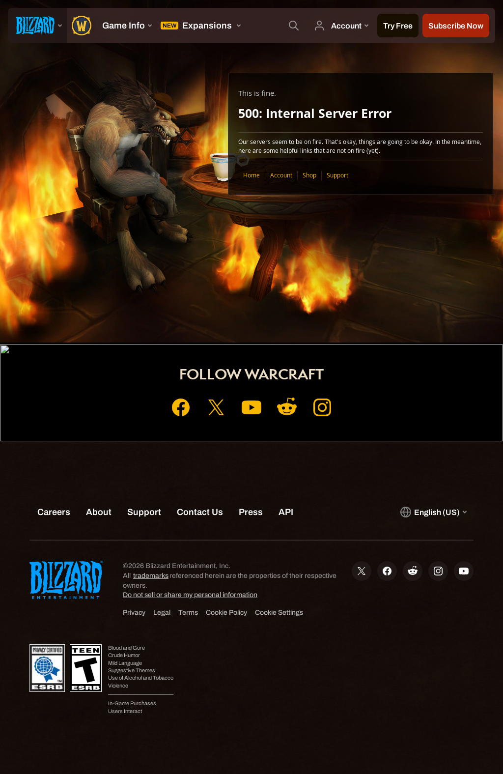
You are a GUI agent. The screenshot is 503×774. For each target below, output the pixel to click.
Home (251, 175)
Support (337, 175)
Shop (309, 175)
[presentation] (37, 25)
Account (281, 175)
